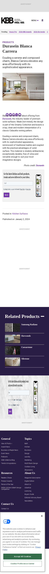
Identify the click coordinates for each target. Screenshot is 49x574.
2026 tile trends (39, 32)
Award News (5, 447)
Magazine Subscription (33, 478)
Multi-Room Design (31, 463)
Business (28, 450)
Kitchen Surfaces (20, 213)
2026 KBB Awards (25, 32)
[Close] (42, 516)
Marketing (28, 460)
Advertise (28, 488)
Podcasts (4, 457)
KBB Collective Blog (8, 460)
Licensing (28, 491)
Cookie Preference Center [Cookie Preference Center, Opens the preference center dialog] (22, 564)
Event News (5, 453)
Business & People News (9, 450)
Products (8, 42)
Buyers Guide (29, 494)
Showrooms (29, 470)
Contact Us (5, 509)
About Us (28, 484)
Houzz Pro (13, 32)
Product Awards (6, 481)
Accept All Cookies (22, 556)
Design (27, 453)
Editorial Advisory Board (33, 498)
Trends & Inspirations (8, 463)
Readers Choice (6, 478)
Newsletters (29, 501)
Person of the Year (7, 484)
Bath (26, 443)
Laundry (27, 457)
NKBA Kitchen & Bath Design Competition (11, 488)
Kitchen (27, 447)
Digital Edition (29, 481)
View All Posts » (6, 443)
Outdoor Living (30, 467)
